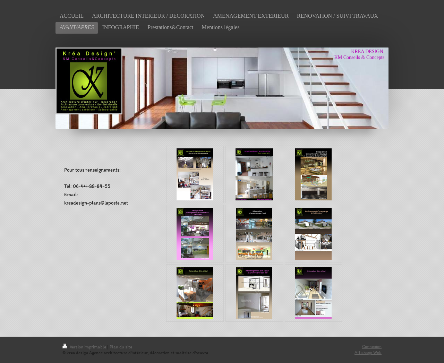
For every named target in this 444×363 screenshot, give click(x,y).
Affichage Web (368, 352)
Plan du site (121, 346)
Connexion (372, 346)
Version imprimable (84, 346)
